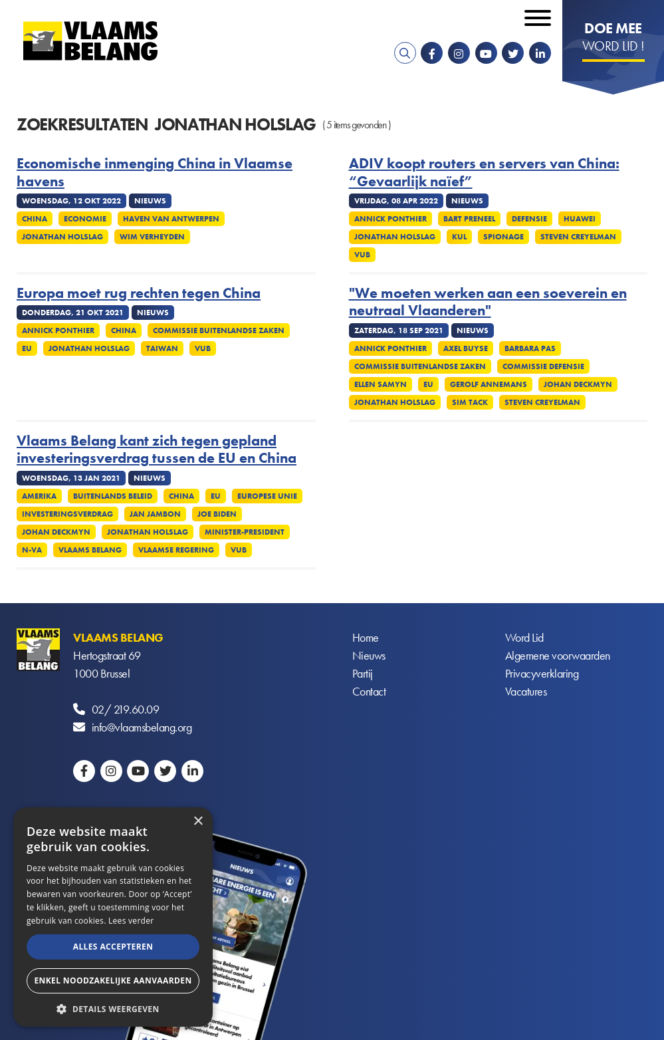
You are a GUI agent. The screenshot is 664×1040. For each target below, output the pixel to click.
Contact (369, 691)
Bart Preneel (469, 218)
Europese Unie (267, 496)
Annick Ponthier (390, 218)
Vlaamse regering (176, 550)
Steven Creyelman (578, 236)
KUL (459, 236)
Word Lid (524, 637)
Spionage (503, 236)
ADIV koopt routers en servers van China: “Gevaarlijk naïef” (484, 172)
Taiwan (162, 348)
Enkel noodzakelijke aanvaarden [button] (112, 980)
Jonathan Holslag (62, 236)
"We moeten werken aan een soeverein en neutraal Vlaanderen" (488, 302)
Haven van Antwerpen (171, 218)
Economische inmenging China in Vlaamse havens (154, 172)
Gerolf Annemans (488, 384)
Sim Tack (470, 402)
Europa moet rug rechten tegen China (139, 293)
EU (27, 348)
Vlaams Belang (90, 550)
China (34, 218)
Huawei (580, 218)
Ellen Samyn (380, 384)
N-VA (32, 550)
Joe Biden (217, 514)
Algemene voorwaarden (557, 655)
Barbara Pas (530, 348)
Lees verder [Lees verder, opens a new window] (131, 920)
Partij (362, 673)
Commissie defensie (543, 366)
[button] (113, 1007)
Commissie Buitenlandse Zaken (218, 330)
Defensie (529, 218)
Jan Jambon (155, 514)
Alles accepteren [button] (113, 946)
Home (365, 637)
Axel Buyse (465, 348)
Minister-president (244, 532)
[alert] (113, 917)
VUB (362, 254)
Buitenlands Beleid (112, 496)
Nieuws (369, 655)
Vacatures (526, 691)
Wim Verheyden (152, 236)
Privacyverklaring (542, 673)
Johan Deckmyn (578, 384)
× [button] (198, 822)
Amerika (39, 496)
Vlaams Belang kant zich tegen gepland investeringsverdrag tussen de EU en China (156, 449)
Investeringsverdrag (67, 514)
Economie (85, 218)
